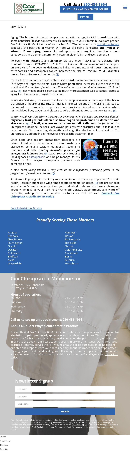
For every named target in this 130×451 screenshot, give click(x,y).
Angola (12, 232)
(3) (114, 110)
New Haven (15, 239)
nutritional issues (108, 44)
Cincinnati (71, 253)
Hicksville (70, 243)
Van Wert (70, 232)
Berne (68, 256)
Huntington (15, 243)
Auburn (70, 260)
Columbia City (73, 249)
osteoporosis (37, 157)
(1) (57, 74)
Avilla (11, 260)
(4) (27, 123)
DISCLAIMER (77, 424)
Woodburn (71, 263)
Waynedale (14, 263)
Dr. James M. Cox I (63, 427)
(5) (45, 153)
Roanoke (13, 236)
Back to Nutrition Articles (26, 208)
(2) (19, 90)
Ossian (69, 236)
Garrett (69, 246)
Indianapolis (72, 239)
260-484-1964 (95, 4)
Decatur (13, 249)
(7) (96, 183)
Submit (65, 411)
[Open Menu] (125, 7)
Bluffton (13, 256)
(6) (53, 173)
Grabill (12, 246)
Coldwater (14, 253)
